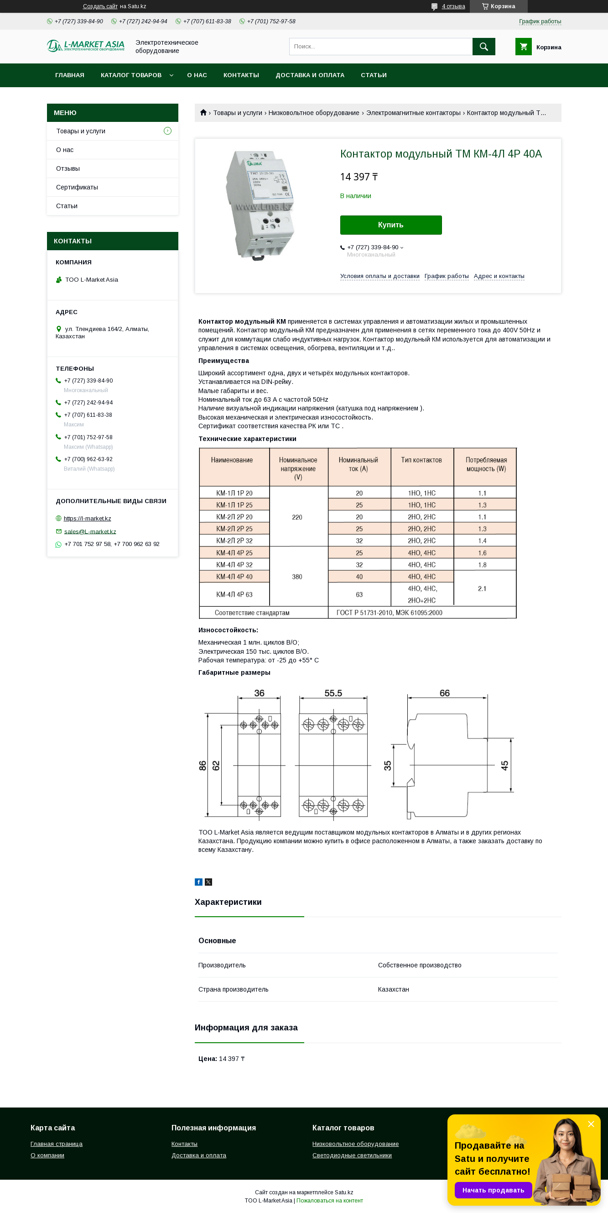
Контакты (241, 75)
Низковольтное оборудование (314, 112)
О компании (47, 1155)
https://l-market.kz (87, 518)
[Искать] (484, 46)
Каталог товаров (131, 75)
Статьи (374, 75)
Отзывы (68, 168)
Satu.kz (344, 1192)
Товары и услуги (237, 112)
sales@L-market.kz (90, 531)
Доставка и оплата (309, 75)
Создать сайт (100, 6)
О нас (197, 75)
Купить (391, 225)
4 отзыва (453, 6)
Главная (69, 75)
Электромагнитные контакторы (413, 112)
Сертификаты (77, 187)
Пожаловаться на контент (329, 1200)
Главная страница (57, 1143)
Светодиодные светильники (352, 1155)
